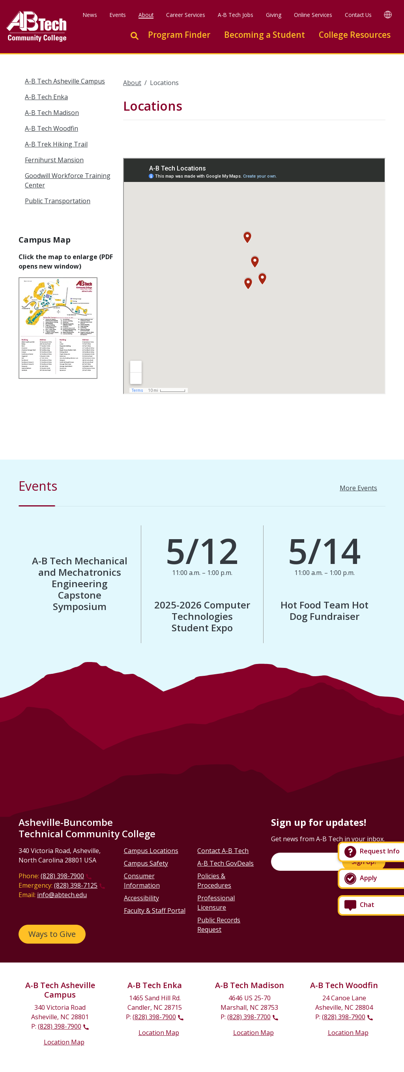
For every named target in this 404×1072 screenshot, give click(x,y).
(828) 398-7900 (62, 876)
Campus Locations (151, 850)
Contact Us (358, 15)
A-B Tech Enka (46, 97)
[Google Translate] (388, 14)
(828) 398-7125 (75, 885)
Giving (273, 15)
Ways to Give (52, 934)
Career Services (185, 15)
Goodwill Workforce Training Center (67, 180)
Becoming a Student (264, 34)
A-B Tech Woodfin (51, 128)
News (90, 15)
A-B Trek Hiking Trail (56, 144)
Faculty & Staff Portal (154, 910)
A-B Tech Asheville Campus (65, 81)
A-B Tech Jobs (235, 15)
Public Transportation (57, 201)
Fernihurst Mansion (54, 160)
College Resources (355, 34)
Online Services (313, 15)
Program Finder (179, 34)
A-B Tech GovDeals (225, 863)
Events (118, 15)
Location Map (64, 1042)
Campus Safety (146, 863)
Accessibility (141, 898)
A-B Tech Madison (52, 112)
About (145, 15)
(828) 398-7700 (249, 1017)
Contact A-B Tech (223, 850)
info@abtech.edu (62, 894)
